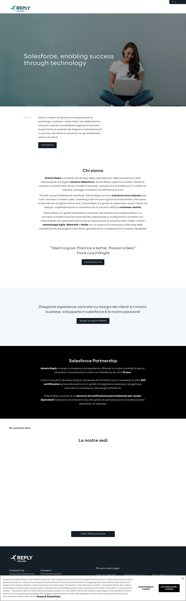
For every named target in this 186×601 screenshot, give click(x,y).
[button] (47, 145)
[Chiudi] (183, 578)
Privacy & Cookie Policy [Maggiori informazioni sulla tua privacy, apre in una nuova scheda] (49, 596)
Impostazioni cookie (145, 588)
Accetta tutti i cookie (169, 588)
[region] (93, 588)
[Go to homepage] (23, 8)
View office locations (93, 534)
